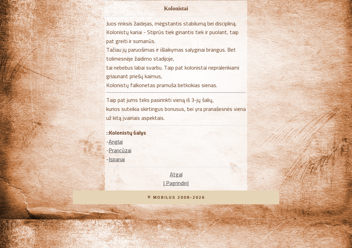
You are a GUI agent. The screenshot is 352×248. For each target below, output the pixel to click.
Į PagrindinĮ (176, 183)
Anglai (116, 141)
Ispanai (117, 159)
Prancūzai (120, 150)
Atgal (176, 174)
